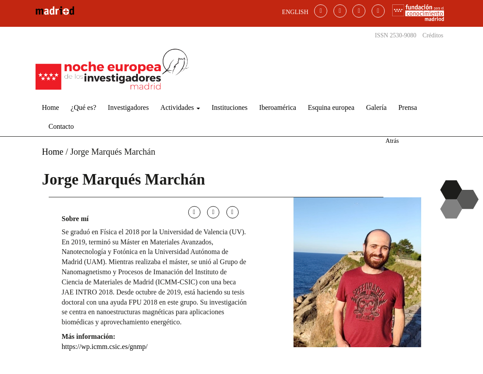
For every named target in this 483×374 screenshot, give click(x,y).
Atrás (392, 141)
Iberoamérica (277, 107)
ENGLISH (295, 12)
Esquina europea (331, 107)
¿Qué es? (83, 107)
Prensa (407, 107)
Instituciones (230, 107)
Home (50, 107)
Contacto (61, 126)
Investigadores (128, 107)
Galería (376, 107)
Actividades (180, 107)
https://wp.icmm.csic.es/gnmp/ (105, 346)
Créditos (432, 35)
